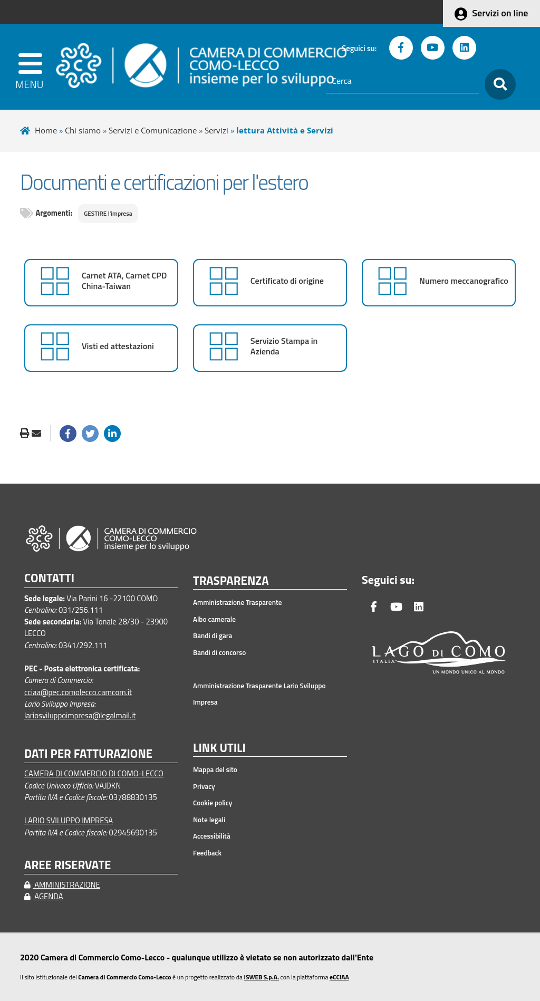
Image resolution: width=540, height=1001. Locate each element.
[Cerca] (402, 81)
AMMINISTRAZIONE (62, 885)
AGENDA (43, 896)
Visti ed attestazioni (118, 346)
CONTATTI (49, 578)
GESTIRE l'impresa (108, 213)
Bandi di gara (212, 635)
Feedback (207, 853)
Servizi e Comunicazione (153, 130)
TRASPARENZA (231, 581)
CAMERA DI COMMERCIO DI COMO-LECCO (93, 773)
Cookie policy (212, 802)
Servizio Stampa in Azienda (284, 346)
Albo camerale (214, 619)
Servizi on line (500, 13)
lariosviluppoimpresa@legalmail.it (80, 715)
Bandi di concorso (219, 652)
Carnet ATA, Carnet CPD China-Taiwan (124, 281)
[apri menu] (31, 66)
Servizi (216, 130)
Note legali (209, 819)
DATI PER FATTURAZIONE (88, 754)
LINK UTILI (219, 748)
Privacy (204, 786)
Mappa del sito (215, 769)
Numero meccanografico (463, 281)
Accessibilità (211, 836)
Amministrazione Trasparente (237, 602)
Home (46, 130)
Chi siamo (83, 130)
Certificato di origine (287, 281)
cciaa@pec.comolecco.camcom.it (78, 692)
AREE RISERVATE (67, 865)
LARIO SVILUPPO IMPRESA (68, 820)
